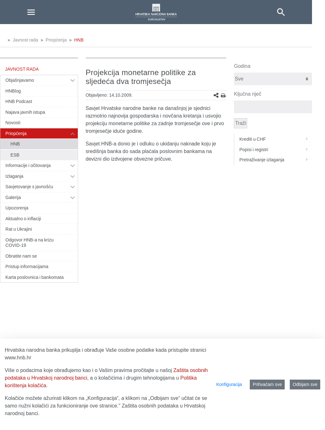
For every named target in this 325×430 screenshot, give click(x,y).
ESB (14, 154)
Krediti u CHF (275, 139)
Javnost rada (25, 39)
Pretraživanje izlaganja (275, 159)
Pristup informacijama (26, 266)
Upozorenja (16, 207)
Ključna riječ (247, 94)
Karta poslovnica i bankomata (34, 277)
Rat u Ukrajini (18, 229)
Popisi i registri (275, 149)
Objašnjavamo (19, 80)
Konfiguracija (229, 384)
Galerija (13, 197)
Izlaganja (14, 176)
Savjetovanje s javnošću (29, 186)
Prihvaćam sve (267, 384)
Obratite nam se (21, 256)
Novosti (12, 122)
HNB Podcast (18, 101)
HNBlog (13, 90)
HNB (79, 39)
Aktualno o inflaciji (23, 218)
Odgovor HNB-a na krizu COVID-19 (29, 242)
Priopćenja (56, 39)
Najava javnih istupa (25, 112)
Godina (242, 66)
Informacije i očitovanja (28, 165)
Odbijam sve (305, 384)
